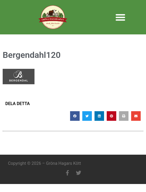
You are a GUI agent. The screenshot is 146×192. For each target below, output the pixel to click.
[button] (120, 17)
